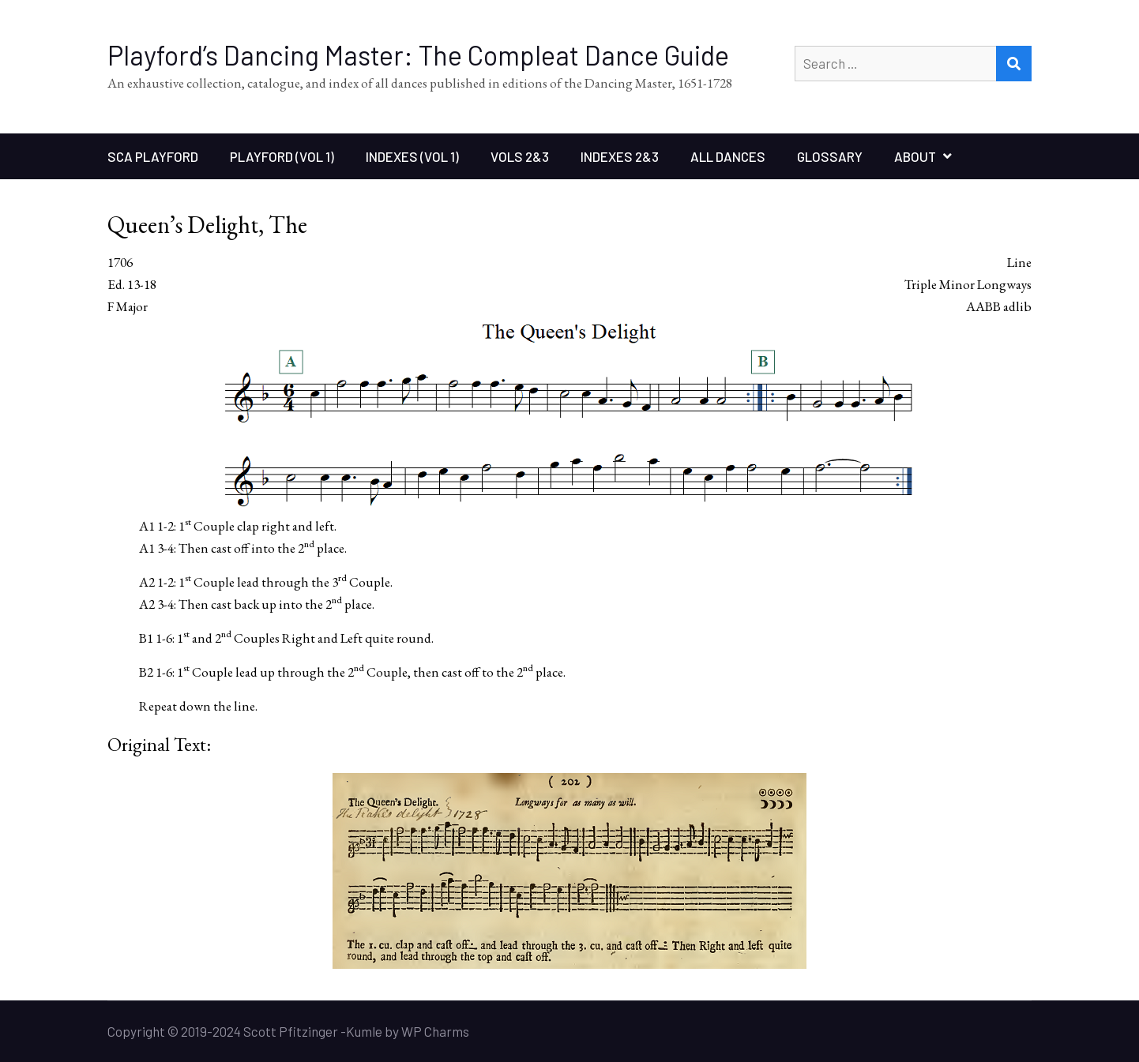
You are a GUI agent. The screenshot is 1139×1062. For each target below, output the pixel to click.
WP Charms (435, 1031)
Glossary (830, 156)
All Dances (727, 156)
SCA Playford (152, 156)
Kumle (364, 1031)
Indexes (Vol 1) (412, 156)
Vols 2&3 (520, 156)
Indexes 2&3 (620, 156)
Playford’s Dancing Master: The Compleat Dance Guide (418, 55)
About (915, 156)
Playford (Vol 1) (282, 156)
